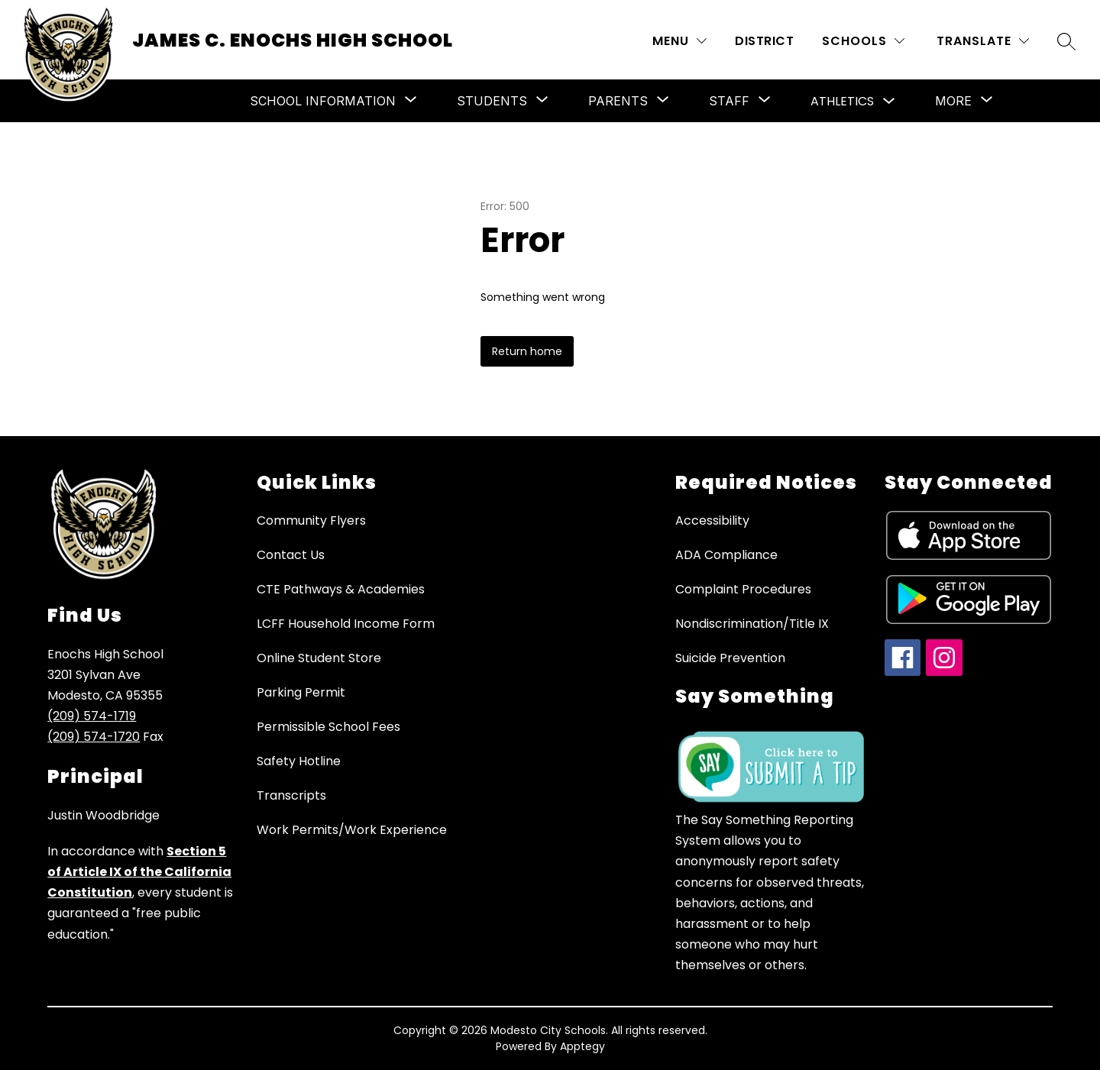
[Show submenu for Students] (492, 101)
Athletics (842, 101)
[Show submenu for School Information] (323, 101)
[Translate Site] (983, 40)
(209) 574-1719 (91, 716)
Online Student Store (319, 658)
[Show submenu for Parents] (618, 101)
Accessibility (712, 520)
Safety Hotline (299, 761)
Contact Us (291, 555)
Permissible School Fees (328, 726)
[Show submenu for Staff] (729, 101)
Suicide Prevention (730, 658)
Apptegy (582, 1046)
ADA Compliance (726, 555)
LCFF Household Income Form (346, 623)
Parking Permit (301, 692)
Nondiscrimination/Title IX (752, 623)
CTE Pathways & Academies (341, 589)
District (764, 41)
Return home (527, 351)
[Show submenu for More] (953, 101)
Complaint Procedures (743, 589)
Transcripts (291, 795)
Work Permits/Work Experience (352, 830)
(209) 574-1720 (93, 736)
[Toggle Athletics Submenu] (889, 101)
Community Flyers (311, 520)
